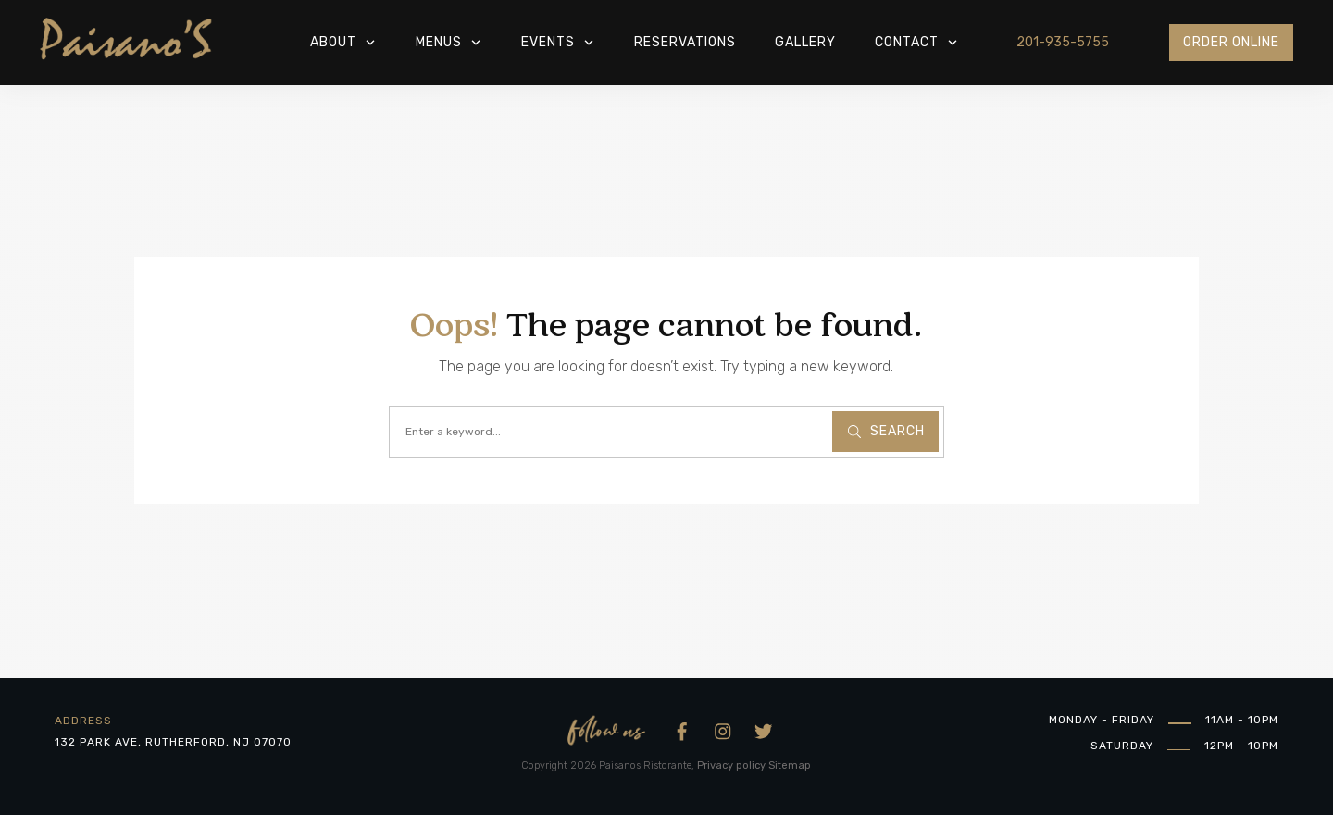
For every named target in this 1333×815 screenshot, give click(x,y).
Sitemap (789, 765)
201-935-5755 (1062, 42)
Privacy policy (731, 765)
